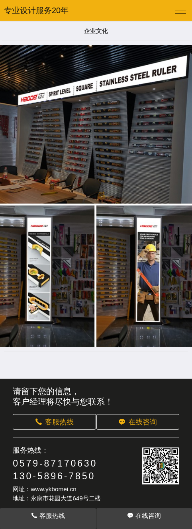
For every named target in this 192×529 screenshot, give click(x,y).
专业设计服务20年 (36, 10)
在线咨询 (137, 422)
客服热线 (54, 422)
